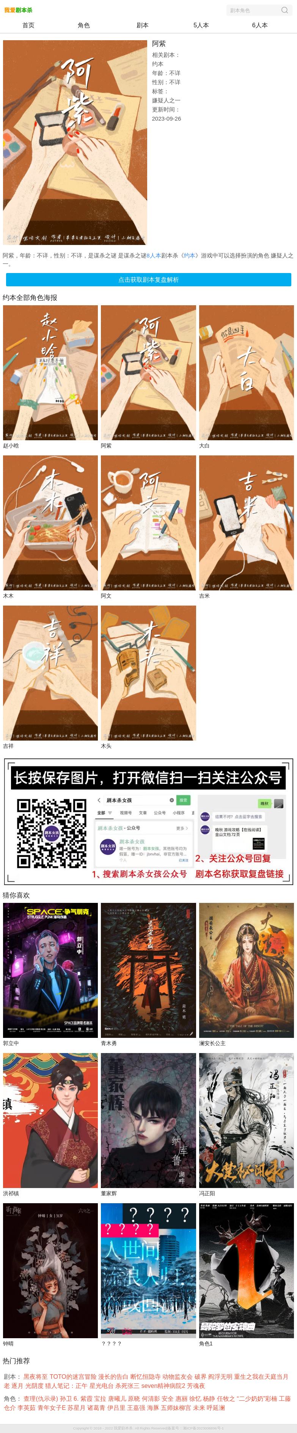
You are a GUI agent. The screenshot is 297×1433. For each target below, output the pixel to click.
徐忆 (196, 1398)
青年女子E (53, 1408)
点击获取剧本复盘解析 (148, 279)
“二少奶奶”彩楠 (258, 1398)
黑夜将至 (36, 1376)
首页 (28, 25)
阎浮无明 (221, 1376)
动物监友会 (178, 1376)
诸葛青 (97, 1408)
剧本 (143, 25)
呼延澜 (216, 1408)
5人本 (201, 25)
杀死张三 (128, 1386)
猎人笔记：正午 (67, 1386)
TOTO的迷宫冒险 (74, 1376)
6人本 (260, 25)
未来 (200, 1408)
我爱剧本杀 (123, 1428)
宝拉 (101, 1398)
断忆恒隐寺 (146, 1376)
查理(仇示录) (42, 1398)
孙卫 (67, 1398)
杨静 (210, 1398)
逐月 (18, 1386)
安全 (168, 1398)
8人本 (153, 255)
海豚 (154, 1408)
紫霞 (87, 1398)
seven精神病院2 (164, 1386)
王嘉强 (137, 1408)
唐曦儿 (118, 1398)
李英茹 (27, 1408)
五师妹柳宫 (177, 1408)
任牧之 (227, 1398)
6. (77, 1398)
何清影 (152, 1398)
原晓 (134, 1398)
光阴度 (35, 1386)
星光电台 (102, 1386)
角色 (84, 25)
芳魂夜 (197, 1386)
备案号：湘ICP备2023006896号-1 (196, 1428)
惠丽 (182, 1398)
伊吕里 (117, 1408)
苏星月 (77, 1408)
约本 (189, 255)
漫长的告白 (114, 1376)
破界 (201, 1376)
